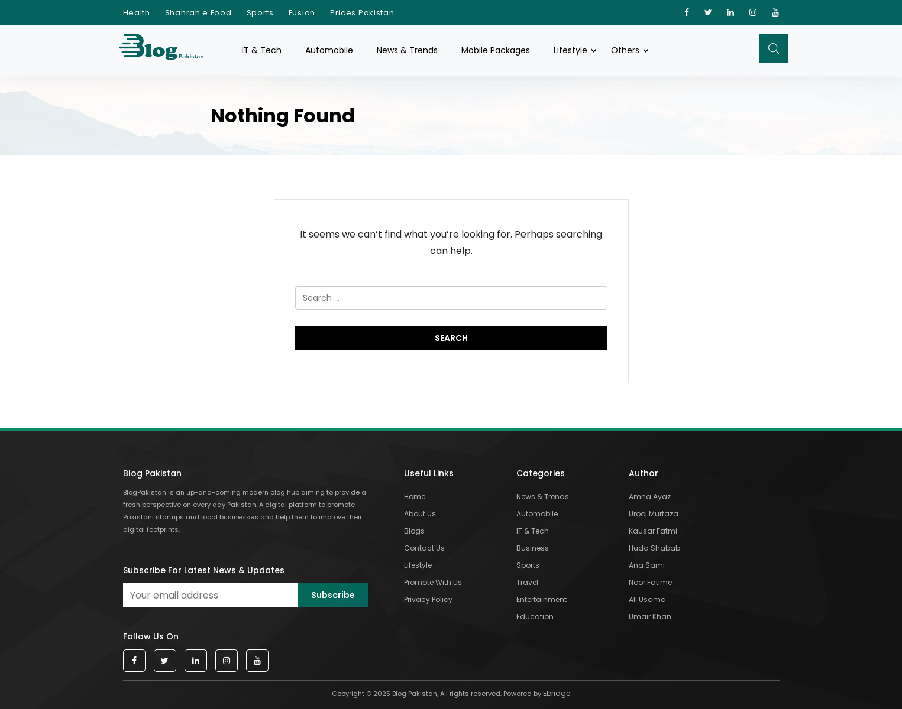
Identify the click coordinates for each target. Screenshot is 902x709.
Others (625, 50)
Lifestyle (570, 50)
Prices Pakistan (362, 12)
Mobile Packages (495, 50)
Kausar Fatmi (653, 531)
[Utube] (776, 12)
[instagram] (753, 12)
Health (136, 12)
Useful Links (429, 473)
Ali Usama (647, 599)
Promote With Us (433, 582)
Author (643, 473)
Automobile (329, 50)
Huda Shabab (654, 548)
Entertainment (541, 599)
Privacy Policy (428, 599)
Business (532, 548)
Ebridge (556, 693)
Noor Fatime (650, 582)
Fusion (302, 12)
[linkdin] (731, 12)
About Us (420, 514)
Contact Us (424, 548)
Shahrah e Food (198, 12)
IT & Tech (262, 50)
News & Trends (407, 50)
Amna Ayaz (650, 497)
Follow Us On (151, 636)
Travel (527, 582)
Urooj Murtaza (653, 514)
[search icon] (773, 48)
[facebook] (687, 12)
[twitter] (708, 12)
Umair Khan (650, 617)
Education (535, 617)
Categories (540, 473)
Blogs (414, 531)
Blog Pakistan (152, 473)
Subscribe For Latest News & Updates (203, 570)
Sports (260, 12)
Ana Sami (647, 565)
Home (414, 497)
